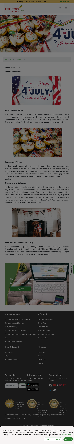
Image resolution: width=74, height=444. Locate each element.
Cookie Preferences (53, 439)
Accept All (68, 439)
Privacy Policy (66, 435)
